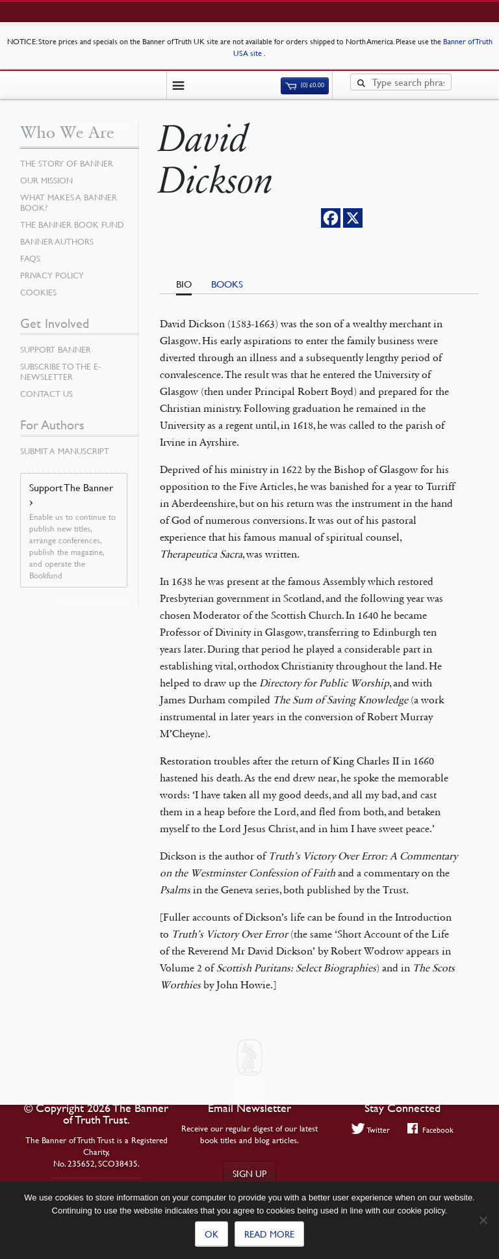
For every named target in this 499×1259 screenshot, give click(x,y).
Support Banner (55, 349)
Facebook (430, 1129)
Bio (184, 284)
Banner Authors (57, 241)
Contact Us (46, 393)
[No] (482, 1219)
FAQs (30, 258)
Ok (211, 1233)
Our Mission (46, 180)
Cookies (38, 292)
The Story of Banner (66, 163)
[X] (353, 218)
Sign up (249, 1173)
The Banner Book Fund (72, 224)
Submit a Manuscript (64, 451)
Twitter (371, 1129)
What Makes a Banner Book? (68, 202)
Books (227, 284)
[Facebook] (330, 218)
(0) (304, 85)
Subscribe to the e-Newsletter (60, 371)
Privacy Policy (52, 275)
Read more (269, 1233)
